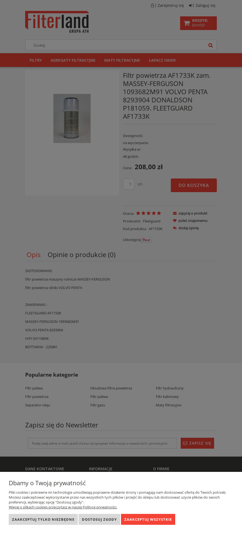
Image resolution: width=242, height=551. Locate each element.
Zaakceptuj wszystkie (148, 519)
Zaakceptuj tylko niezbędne (43, 519)
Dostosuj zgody (99, 519)
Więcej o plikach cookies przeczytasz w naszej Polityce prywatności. (63, 507)
